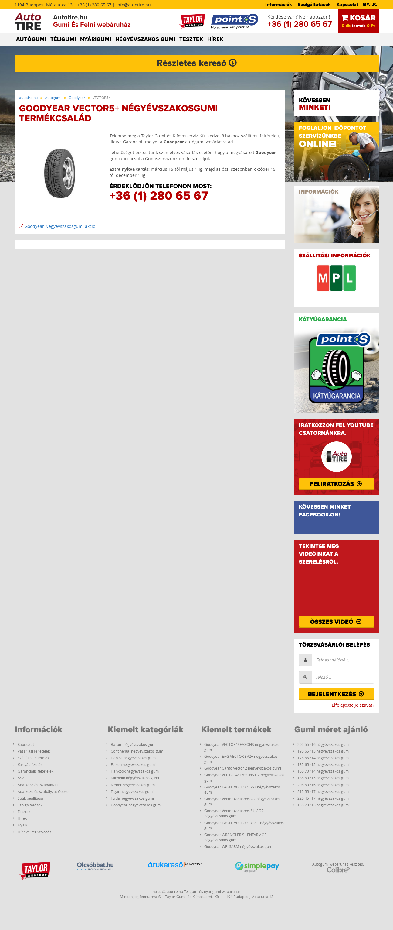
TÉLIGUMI (63, 39)
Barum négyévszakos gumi (133, 744)
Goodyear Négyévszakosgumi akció (57, 226)
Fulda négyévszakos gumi (132, 798)
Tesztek (24, 811)
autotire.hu (28, 97)
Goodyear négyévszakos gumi (136, 804)
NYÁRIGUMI (95, 39)
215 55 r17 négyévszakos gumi (323, 791)
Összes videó (336, 622)
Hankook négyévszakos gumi (135, 771)
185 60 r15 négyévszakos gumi (323, 777)
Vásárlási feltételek (34, 751)
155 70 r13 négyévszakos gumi (323, 804)
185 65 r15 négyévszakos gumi (323, 764)
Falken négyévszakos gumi (133, 764)
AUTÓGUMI (31, 39)
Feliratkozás (336, 484)
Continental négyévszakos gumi (137, 751)
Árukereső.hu (194, 864)
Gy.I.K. (23, 824)
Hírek (22, 818)
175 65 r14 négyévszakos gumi (323, 757)
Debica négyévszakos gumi (134, 757)
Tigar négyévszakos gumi (132, 791)
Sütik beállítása (30, 798)
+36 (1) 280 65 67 (299, 24)
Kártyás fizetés (30, 764)
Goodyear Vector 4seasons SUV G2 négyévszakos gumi (233, 813)
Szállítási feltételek (33, 757)
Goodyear (77, 97)
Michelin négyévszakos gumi (135, 777)
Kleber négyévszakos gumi (133, 784)
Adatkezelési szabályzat (38, 784)
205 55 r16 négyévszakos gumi (323, 744)
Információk (278, 5)
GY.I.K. (370, 5)
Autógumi (53, 97)
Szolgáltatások (314, 5)
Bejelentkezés (336, 694)
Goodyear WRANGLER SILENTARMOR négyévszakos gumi (235, 837)
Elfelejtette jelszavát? (353, 705)
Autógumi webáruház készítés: (338, 867)
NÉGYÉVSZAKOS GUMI (145, 39)
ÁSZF (22, 777)
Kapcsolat (347, 5)
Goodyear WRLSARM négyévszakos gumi (238, 846)
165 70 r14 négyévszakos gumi (323, 771)
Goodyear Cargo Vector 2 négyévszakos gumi (242, 768)
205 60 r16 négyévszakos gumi (323, 784)
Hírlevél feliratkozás (34, 831)
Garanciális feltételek (35, 771)
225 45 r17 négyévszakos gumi (323, 798)
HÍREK (215, 39)
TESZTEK (191, 39)
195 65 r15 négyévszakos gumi (323, 751)
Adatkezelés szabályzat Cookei (43, 791)
